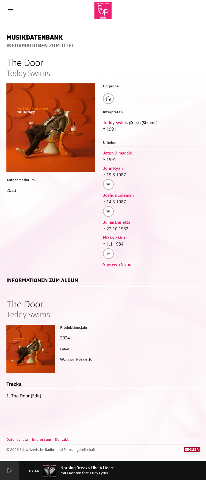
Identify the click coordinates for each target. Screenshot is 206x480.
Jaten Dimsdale (117, 153)
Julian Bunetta (116, 222)
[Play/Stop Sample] (108, 98)
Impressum (41, 439)
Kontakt (62, 439)
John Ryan (113, 168)
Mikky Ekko (114, 237)
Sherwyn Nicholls (119, 264)
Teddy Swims (115, 122)
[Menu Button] (10, 10)
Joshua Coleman (118, 195)
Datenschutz (17, 439)
